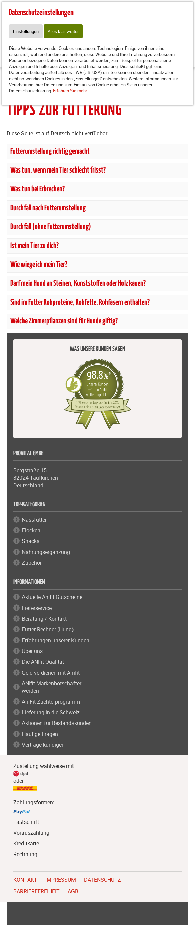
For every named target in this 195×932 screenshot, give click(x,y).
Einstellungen (26, 31)
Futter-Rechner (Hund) (48, 629)
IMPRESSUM (60, 879)
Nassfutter (34, 519)
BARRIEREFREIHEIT (36, 891)
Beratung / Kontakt (44, 618)
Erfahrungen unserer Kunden (55, 640)
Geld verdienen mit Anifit (51, 672)
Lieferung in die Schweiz (51, 712)
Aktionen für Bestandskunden (57, 723)
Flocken (31, 530)
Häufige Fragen (40, 734)
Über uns (32, 651)
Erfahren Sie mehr (70, 91)
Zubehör (32, 562)
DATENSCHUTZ (102, 879)
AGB (73, 891)
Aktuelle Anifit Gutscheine (52, 597)
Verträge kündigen (43, 744)
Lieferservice (37, 608)
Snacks (30, 541)
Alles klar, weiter (63, 31)
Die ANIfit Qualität (43, 661)
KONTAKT (25, 879)
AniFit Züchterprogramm (51, 701)
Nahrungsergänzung (46, 552)
